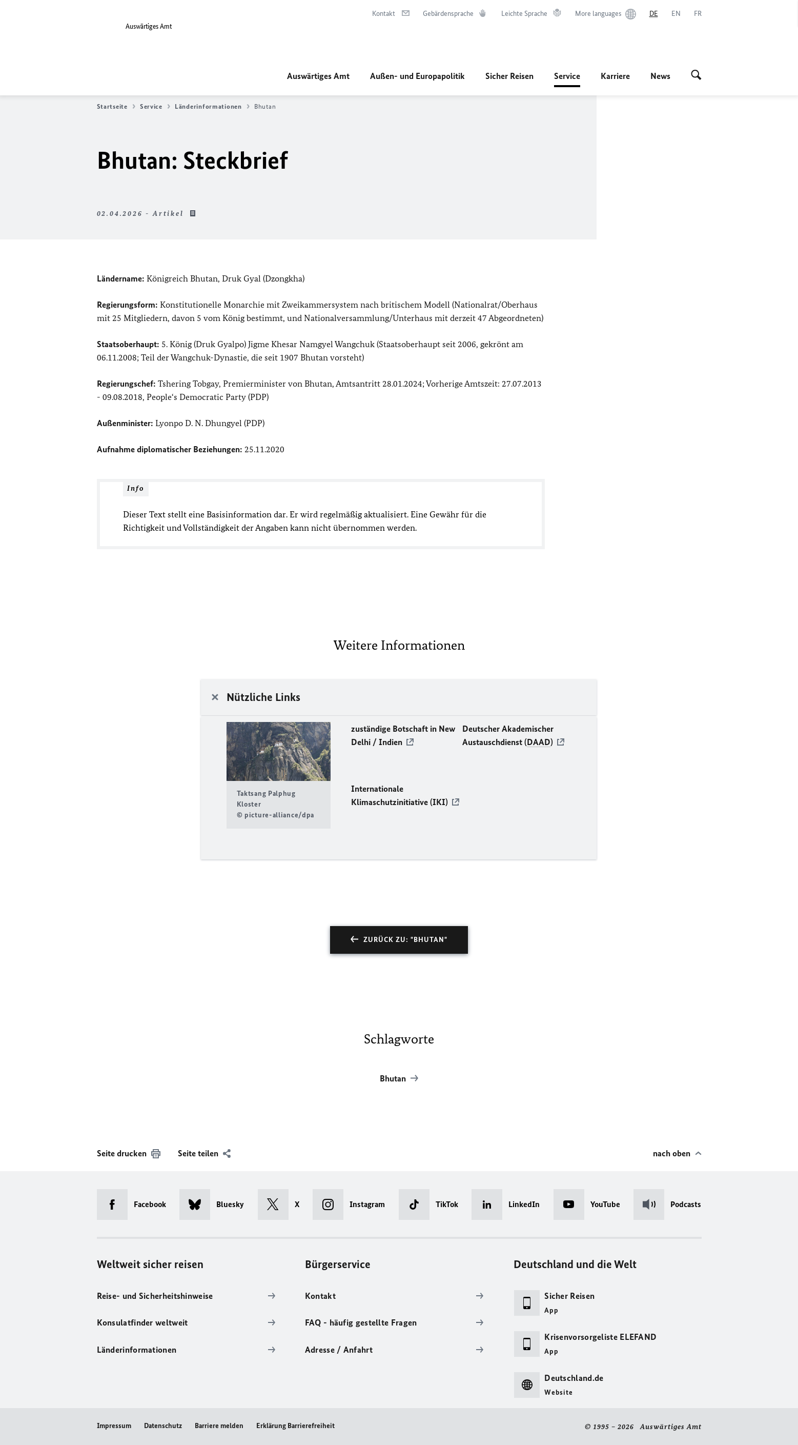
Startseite (116, 106)
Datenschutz (163, 1425)
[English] (676, 14)
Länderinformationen (212, 106)
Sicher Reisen (509, 76)
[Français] (698, 14)
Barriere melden (219, 1425)
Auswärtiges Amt (318, 76)
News (660, 76)
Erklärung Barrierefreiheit (295, 1425)
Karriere (615, 76)
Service (567, 76)
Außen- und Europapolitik (417, 76)
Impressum (114, 1425)
